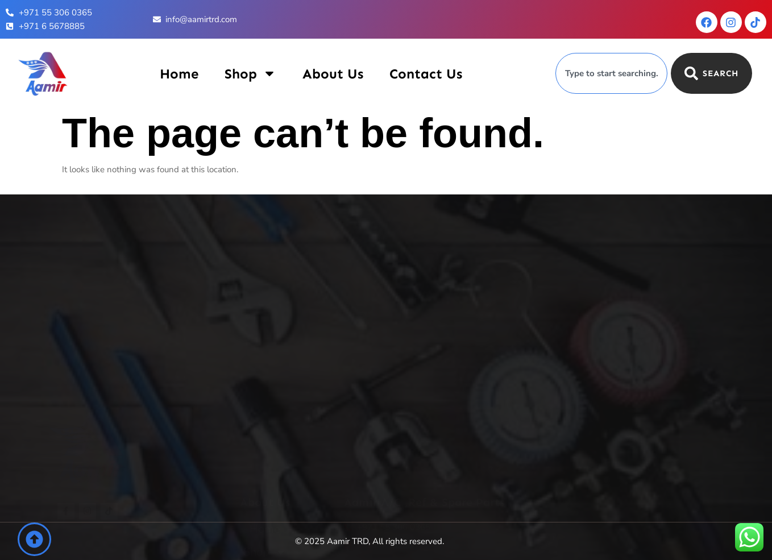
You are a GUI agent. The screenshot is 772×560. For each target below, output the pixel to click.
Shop (250, 73)
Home (179, 73)
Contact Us (425, 73)
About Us (332, 73)
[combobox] (611, 73)
